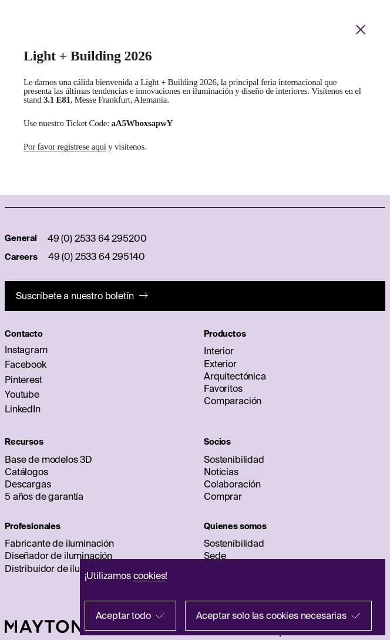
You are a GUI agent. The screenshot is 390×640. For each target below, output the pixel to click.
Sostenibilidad (234, 459)
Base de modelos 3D (48, 459)
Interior (219, 351)
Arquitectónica (235, 376)
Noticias (221, 471)
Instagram (26, 349)
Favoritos (223, 388)
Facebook (25, 364)
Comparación (232, 400)
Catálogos (26, 471)
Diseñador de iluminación (58, 555)
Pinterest (23, 379)
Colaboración (232, 484)
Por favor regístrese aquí (64, 146)
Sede (215, 555)
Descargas (28, 484)
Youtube (22, 394)
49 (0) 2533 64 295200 (97, 238)
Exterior (220, 363)
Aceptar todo (123, 615)
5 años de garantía (44, 496)
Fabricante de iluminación (59, 543)
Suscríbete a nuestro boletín (75, 295)
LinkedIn (23, 409)
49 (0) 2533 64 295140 (96, 256)
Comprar (223, 496)
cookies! (150, 575)
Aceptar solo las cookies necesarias (271, 615)
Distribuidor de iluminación (62, 568)
